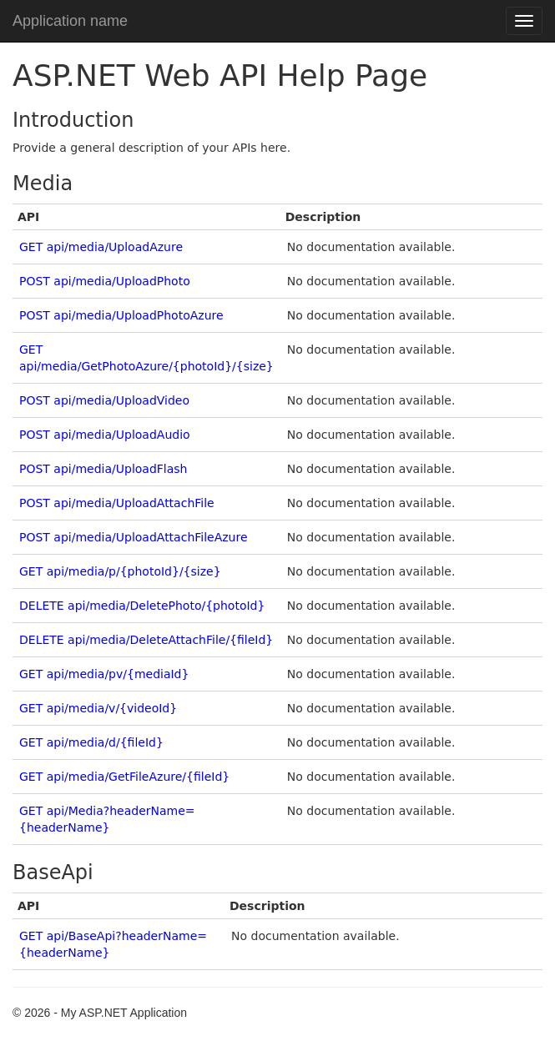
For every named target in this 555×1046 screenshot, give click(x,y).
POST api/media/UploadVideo (104, 400)
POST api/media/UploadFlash (103, 468)
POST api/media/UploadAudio (104, 434)
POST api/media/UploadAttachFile (116, 503)
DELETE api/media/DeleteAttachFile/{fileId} (146, 639)
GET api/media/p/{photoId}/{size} (120, 571)
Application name (70, 21)
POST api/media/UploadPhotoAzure (121, 315)
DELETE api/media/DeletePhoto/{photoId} (142, 605)
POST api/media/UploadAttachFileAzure (133, 537)
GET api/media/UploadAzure (101, 247)
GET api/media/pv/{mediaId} (104, 674)
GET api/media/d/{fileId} (91, 742)
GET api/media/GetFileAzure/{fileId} (124, 776)
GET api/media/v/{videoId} (98, 708)
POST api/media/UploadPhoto (104, 281)
